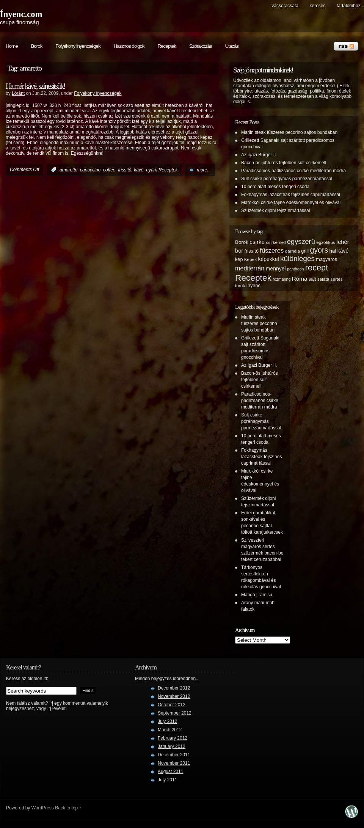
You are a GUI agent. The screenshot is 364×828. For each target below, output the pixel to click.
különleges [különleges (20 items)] (297, 258)
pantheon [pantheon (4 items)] (295, 269)
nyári (151, 170)
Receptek (167, 46)
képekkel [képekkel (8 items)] (268, 259)
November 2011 (174, 763)
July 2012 (167, 721)
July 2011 (167, 779)
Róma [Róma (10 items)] (300, 278)
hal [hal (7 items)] (332, 251)
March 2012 (170, 729)
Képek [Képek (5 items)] (250, 259)
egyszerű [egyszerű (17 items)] (301, 241)
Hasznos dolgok (129, 46)
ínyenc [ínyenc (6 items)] (253, 285)
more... (204, 170)
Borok (36, 46)
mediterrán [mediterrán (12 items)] (249, 268)
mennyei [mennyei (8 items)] (276, 269)
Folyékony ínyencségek (77, 46)
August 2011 (170, 771)
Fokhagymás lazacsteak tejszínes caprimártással (290, 194)
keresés (317, 5)
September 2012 (174, 713)
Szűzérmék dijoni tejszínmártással (275, 210)
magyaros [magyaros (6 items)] (326, 259)
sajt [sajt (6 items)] (312, 279)
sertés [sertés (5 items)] (337, 279)
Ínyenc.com (21, 14)
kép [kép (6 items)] (239, 259)
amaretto (68, 170)
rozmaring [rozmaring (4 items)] (281, 279)
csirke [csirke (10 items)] (257, 242)
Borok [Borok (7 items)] (241, 242)
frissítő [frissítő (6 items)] (252, 251)
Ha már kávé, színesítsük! (35, 86)
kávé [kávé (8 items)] (343, 251)
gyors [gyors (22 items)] (319, 250)
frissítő (124, 170)
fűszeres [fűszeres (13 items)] (272, 250)
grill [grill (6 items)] (305, 251)
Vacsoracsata (284, 5)
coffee (109, 170)
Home (12, 46)
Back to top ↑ (68, 808)
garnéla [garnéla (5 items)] (292, 250)
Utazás (231, 46)
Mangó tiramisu (256, 594)
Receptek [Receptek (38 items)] (253, 278)
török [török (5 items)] (240, 285)
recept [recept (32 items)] (316, 267)
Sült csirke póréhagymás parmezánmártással (286, 178)
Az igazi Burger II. (259, 154)
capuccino (90, 170)
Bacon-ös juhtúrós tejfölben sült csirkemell (283, 162)
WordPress (42, 808)
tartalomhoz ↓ (350, 5)
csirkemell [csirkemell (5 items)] (276, 242)
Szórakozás (200, 46)
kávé (138, 170)
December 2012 (174, 688)
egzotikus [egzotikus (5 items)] (325, 242)
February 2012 (172, 738)
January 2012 (171, 746)
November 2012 (174, 696)
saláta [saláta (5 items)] (323, 279)
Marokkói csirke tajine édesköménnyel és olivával (290, 202)
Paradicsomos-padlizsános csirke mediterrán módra (293, 170)
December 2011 (174, 754)
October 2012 (171, 704)
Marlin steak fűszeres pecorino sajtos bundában (289, 132)
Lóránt (18, 93)
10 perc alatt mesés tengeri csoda (275, 186)
